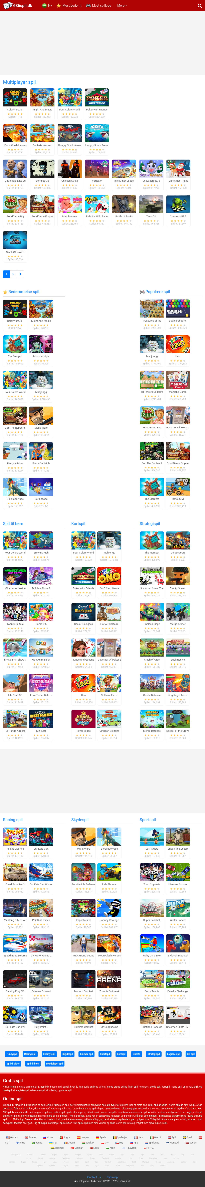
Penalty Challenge (177, 991)
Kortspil (78, 523)
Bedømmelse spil (21, 291)
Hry (120, 1142)
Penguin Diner (15, 463)
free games (15, 1155)
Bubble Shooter (178, 320)
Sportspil (148, 819)
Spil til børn (13, 523)
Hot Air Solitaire (109, 623)
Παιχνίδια (129, 1148)
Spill (172, 1137)
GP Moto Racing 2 (41, 955)
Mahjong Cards (178, 391)
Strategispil (150, 523)
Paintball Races (41, 920)
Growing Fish (40, 552)
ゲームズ (164, 1166)
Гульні (40, 1166)
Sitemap (112, 1177)
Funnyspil (12, 1054)
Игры (48, 1137)
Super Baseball (152, 920)
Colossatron (178, 552)
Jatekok (88, 1142)
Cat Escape (40, 498)
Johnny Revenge (109, 920)
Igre (134, 1142)
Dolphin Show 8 (41, 588)
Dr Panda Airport (15, 730)
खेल (142, 1166)
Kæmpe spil (86, 1054)
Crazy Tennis (152, 991)
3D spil (191, 1054)
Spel (187, 1137)
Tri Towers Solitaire (152, 391)
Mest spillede (101, 5)
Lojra (94, 1148)
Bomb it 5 (40, 623)
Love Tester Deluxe (41, 695)
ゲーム (148, 1148)
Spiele (101, 1137)
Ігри (53, 1142)
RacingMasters (15, 848)
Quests (136, 1054)
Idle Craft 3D (15, 695)
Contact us (94, 1177)
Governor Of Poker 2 (177, 427)
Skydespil (79, 819)
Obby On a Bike (152, 955)
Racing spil (13, 819)
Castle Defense (152, 695)
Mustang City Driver (15, 920)
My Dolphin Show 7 (15, 659)
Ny (50, 5)
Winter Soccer (178, 920)
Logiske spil (173, 1054)
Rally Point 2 (41, 1026)
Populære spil (155, 291)
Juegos (83, 1137)
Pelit (20, 1142)
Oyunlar (77, 1148)
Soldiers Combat (83, 1026)
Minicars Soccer (177, 884)
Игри (111, 1148)
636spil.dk (22, 5)
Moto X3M (178, 498)
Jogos (65, 1137)
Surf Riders (152, 848)
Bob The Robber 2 (152, 463)
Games (12, 1137)
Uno (177, 356)
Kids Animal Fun (41, 659)
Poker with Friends (83, 588)
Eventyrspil (49, 1054)
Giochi (156, 1137)
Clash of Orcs (152, 659)
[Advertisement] (102, 43)
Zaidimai (57, 1148)
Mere (121, 5)
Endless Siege (152, 623)
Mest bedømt (71, 5)
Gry (105, 1142)
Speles (191, 1142)
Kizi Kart (41, 730)
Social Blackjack (83, 623)
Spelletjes (120, 1137)
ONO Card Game (109, 588)
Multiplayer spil (54, 1063)
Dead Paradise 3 (15, 884)
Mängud (172, 1142)
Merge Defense (152, 730)
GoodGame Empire (178, 463)
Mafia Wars (40, 427)
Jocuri (69, 1142)
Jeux (139, 1137)
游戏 (152, 1166)
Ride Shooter (109, 884)
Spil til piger (13, 1063)
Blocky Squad (178, 588)
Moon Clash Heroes (109, 955)
